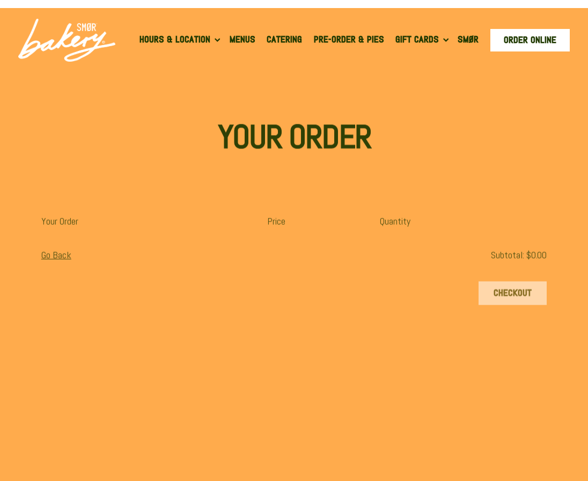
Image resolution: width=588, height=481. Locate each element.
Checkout (513, 294)
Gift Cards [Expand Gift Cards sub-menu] (423, 39)
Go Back (56, 256)
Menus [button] (242, 39)
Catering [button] (284, 39)
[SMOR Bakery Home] (66, 39)
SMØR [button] (468, 39)
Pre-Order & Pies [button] (349, 39)
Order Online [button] (530, 40)
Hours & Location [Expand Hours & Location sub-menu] (181, 39)
